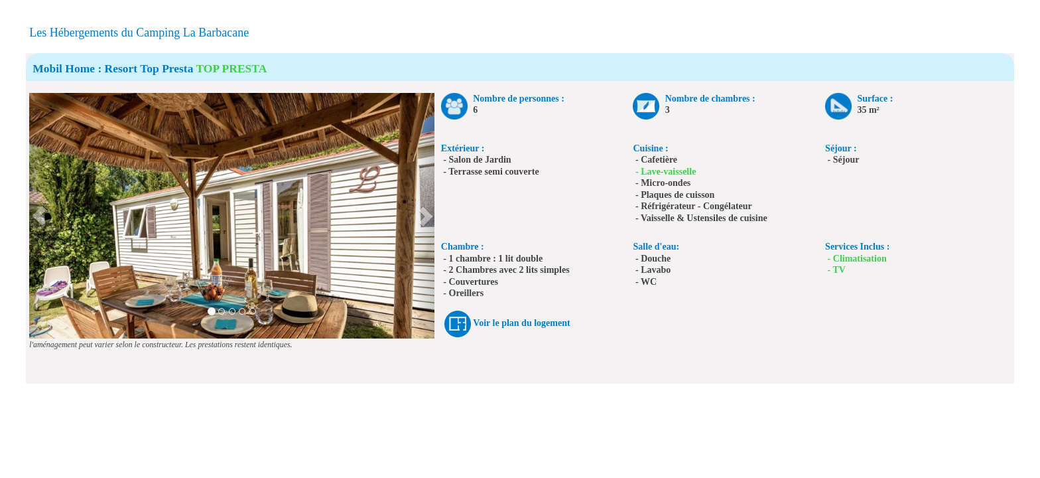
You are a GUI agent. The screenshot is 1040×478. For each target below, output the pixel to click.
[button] (39, 216)
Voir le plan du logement (521, 323)
